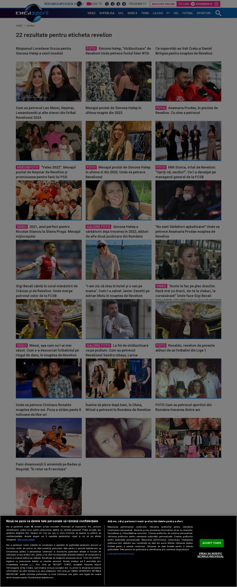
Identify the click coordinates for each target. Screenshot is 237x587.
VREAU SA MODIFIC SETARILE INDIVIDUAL (210, 555)
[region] (118, 551)
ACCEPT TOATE (212, 543)
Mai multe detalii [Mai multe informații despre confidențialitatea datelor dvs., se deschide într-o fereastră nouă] (26, 539)
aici (31, 564)
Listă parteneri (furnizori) (121, 554)
